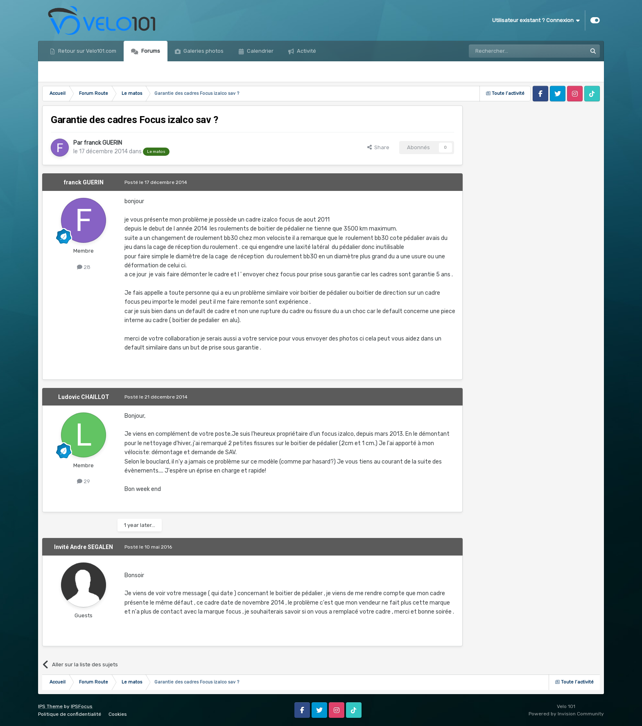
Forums (150, 51)
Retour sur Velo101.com (86, 51)
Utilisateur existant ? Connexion (536, 20)
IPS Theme (50, 706)
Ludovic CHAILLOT (83, 397)
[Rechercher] (510, 51)
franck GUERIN (103, 142)
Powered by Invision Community (566, 714)
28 (83, 267)
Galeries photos (203, 51)
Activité (306, 51)
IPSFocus (82, 706)
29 (83, 481)
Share (378, 147)
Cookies (118, 714)
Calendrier (260, 51)
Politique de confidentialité (69, 714)
